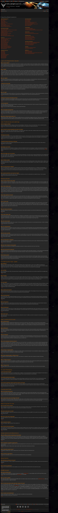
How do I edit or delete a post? (4, 39)
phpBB (22, 511)
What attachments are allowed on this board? (30, 47)
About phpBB (19, 474)
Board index (3, 9)
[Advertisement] (25, 14)
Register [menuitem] (45, 11)
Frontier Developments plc (29, 509)
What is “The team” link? (28, 25)
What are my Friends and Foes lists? (29, 32)
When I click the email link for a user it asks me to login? (7, 35)
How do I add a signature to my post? (5, 40)
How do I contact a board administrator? (29, 53)
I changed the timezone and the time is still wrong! (6, 31)
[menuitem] (7, 1)
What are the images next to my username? (6, 33)
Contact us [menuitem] (18, 504)
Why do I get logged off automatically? (5, 25)
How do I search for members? (28, 38)
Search (46, 9)
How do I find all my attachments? (29, 48)
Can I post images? (3, 53)
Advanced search (47, 9)
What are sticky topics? (3, 56)
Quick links (3, 11)
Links (47, 1)
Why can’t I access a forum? (4, 43)
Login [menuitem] (47, 11)
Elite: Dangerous (18, 509)
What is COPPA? (3, 20)
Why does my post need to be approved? (5, 47)
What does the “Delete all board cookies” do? (6, 26)
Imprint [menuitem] (21, 504)
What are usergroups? (27, 21)
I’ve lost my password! (3, 24)
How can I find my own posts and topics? (30, 39)
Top (2, 67)
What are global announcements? (5, 54)
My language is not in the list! (4, 32)
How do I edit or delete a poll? (4, 42)
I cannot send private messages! (29, 28)
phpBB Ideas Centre (41, 478)
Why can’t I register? (3, 21)
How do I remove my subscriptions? (29, 44)
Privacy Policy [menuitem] (25, 504)
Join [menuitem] (11, 1)
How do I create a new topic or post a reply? (6, 38)
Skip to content (7, 7)
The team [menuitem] (34, 504)
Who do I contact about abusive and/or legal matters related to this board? (33, 52)
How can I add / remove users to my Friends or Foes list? (31, 33)
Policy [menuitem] (15, 1)
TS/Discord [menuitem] (21, 1)
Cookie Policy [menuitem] (30, 504)
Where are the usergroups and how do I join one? (31, 22)
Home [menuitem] (3, 1)
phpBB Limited (26, 473)
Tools (43, 1)
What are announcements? (4, 55)
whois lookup (17, 485)
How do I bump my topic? (4, 48)
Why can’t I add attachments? (4, 44)
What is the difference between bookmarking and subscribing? (32, 42)
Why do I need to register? (4, 19)
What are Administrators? (28, 19)
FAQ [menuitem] (5, 11)
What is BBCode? (3, 51)
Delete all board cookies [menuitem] (39, 504)
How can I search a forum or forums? (29, 36)
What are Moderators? (27, 20)
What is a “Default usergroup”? (28, 24)
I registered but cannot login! (4, 22)
